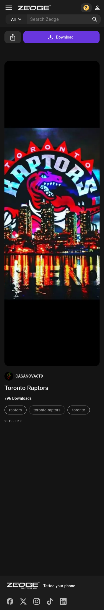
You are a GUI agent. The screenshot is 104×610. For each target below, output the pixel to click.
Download (60, 37)
